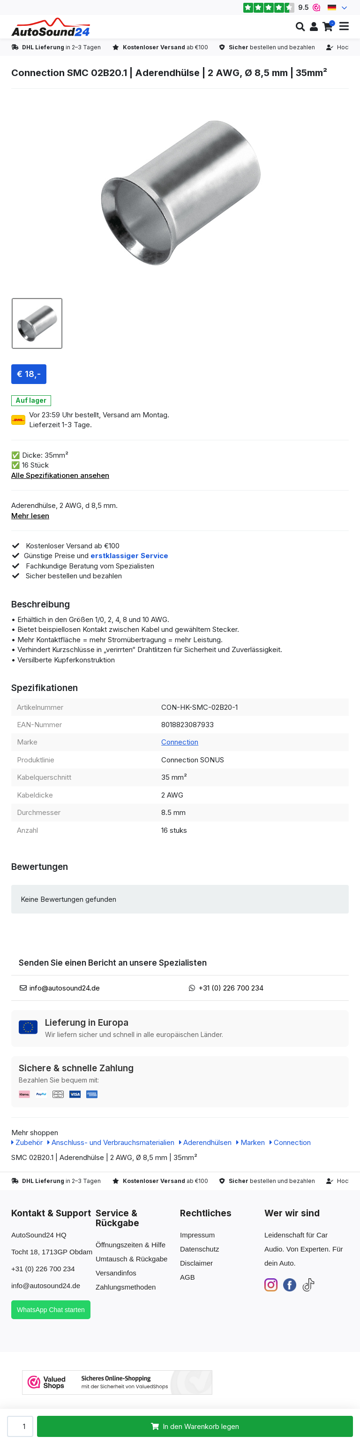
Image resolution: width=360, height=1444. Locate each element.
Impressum (197, 1235)
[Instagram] (271, 1284)
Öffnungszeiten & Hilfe (130, 1245)
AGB (187, 1277)
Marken (250, 1142)
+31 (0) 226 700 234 (230, 987)
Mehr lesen (30, 515)
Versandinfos (116, 1273)
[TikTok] (308, 1284)
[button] (300, 26)
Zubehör (27, 1142)
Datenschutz (199, 1249)
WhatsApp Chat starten (51, 1309)
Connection (179, 741)
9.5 (281, 7)
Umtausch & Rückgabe (131, 1259)
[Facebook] (289, 1284)
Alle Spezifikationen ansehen (60, 475)
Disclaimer (196, 1263)
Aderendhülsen (205, 1142)
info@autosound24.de (65, 987)
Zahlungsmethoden (126, 1287)
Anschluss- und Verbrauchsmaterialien (110, 1142)
